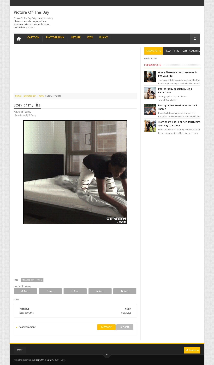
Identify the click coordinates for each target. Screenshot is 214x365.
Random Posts (153, 51)
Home (18, 96)
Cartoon (33, 37)
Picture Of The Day (31, 12)
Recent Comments (191, 51)
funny (41, 96)
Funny (103, 37)
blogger (124, 327)
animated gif (30, 96)
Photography (55, 37)
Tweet (25, 291)
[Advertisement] (75, 70)
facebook (106, 327)
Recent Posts (172, 51)
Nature (76, 37)
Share (50, 291)
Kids (90, 37)
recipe (20, 350)
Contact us (192, 350)
